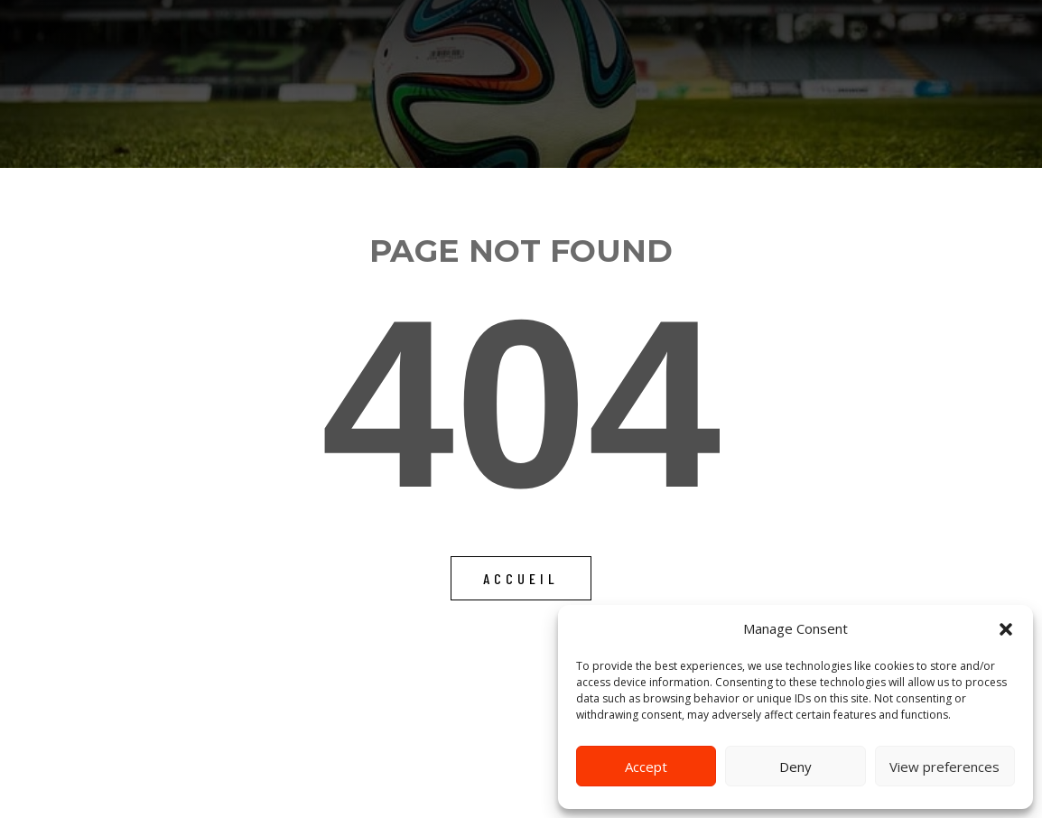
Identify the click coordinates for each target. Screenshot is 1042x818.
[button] (1006, 629)
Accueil (521, 578)
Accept (646, 767)
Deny (795, 767)
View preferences (944, 767)
